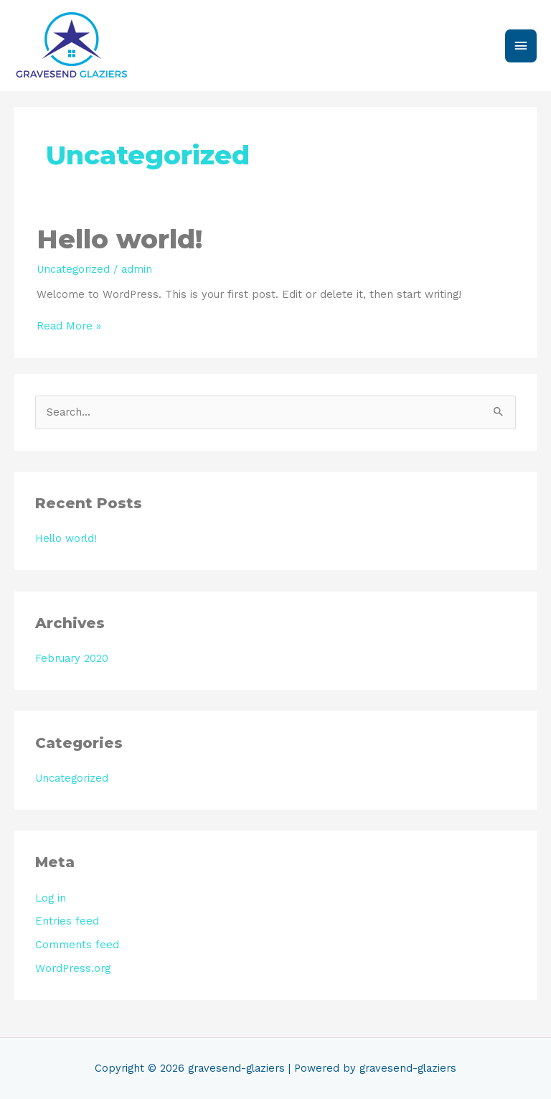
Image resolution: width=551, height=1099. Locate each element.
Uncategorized (73, 269)
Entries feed (67, 921)
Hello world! (119, 239)
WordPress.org (72, 968)
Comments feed (77, 944)
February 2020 (71, 658)
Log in (50, 898)
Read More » (69, 327)
